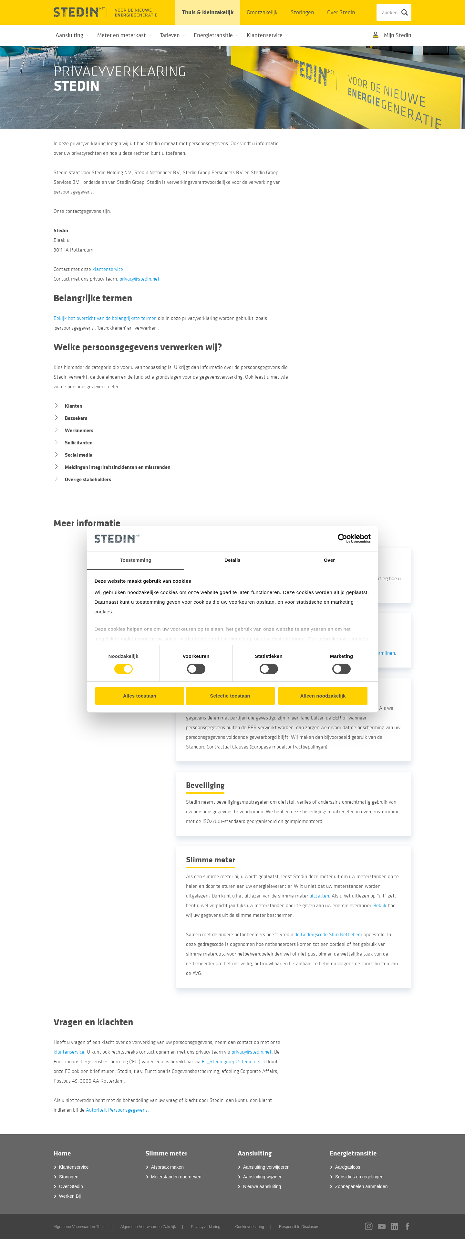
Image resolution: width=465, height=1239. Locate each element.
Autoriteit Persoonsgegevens (116, 1110)
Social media (78, 454)
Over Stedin (341, 12)
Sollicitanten (79, 442)
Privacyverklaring (205, 1226)
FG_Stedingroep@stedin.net (231, 1061)
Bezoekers (76, 418)
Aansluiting (255, 1153)
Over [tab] (329, 560)
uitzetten (319, 896)
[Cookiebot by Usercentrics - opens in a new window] (342, 538)
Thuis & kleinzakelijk (207, 12)
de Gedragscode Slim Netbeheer (328, 934)
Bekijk (380, 905)
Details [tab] (232, 560)
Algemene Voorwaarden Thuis (80, 1226)
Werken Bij (70, 1196)
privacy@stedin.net (139, 279)
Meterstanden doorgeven (176, 1176)
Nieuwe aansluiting (262, 1186)
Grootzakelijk (262, 12)
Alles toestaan (139, 696)
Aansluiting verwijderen (266, 1167)
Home (62, 1153)
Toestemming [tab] (135, 560)
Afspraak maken (167, 1167)
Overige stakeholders (88, 479)
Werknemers (79, 430)
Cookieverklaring (249, 1226)
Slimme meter (166, 1153)
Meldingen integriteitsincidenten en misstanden (117, 467)
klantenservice (107, 269)
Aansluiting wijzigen (263, 1176)
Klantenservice (74, 1167)
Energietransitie (353, 1153)
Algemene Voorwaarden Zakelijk (148, 1226)
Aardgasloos (347, 1167)
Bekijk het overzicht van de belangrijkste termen (105, 318)
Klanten (73, 405)
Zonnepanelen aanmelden (361, 1186)
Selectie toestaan (230, 696)
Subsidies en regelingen (359, 1176)
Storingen (302, 12)
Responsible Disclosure (299, 1226)
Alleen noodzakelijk (323, 696)
